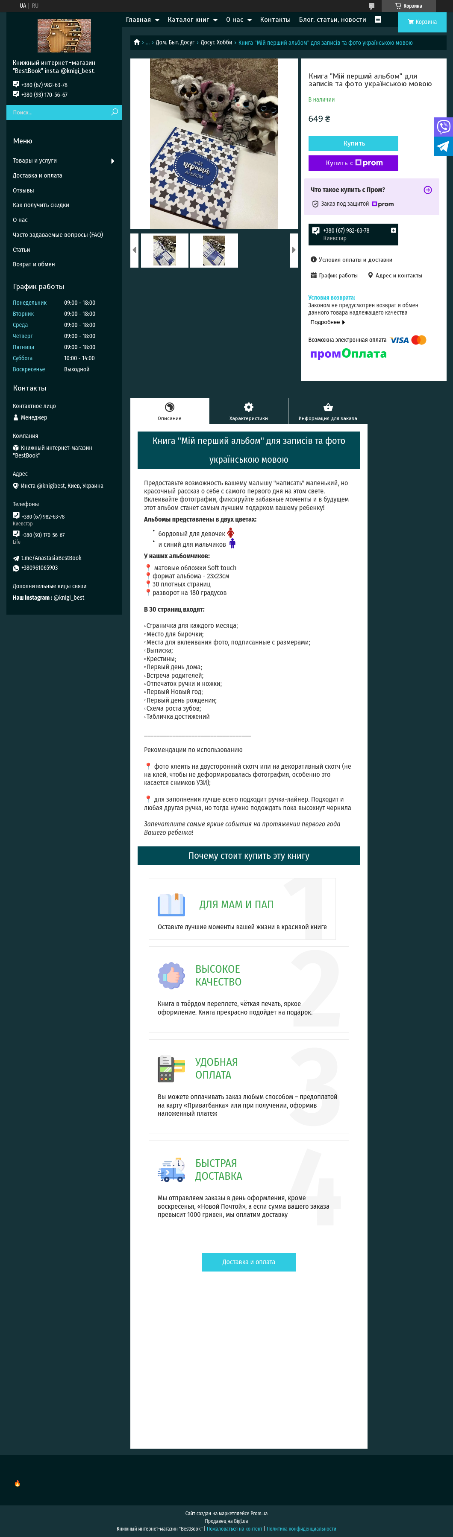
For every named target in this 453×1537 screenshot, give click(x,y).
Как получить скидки (41, 205)
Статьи (21, 250)
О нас (234, 19)
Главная (138, 19)
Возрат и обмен (34, 264)
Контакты (275, 19)
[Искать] (114, 112)
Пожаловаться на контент (234, 1529)
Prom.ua (259, 1514)
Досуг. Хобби (216, 42)
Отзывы (23, 190)
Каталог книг (188, 19)
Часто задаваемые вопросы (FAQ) (58, 235)
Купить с (354, 163)
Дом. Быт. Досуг (175, 42)
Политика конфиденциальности (301, 1529)
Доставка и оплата (249, 1262)
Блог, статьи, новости (332, 19)
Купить (354, 143)
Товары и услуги (35, 160)
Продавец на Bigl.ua (226, 1521)
